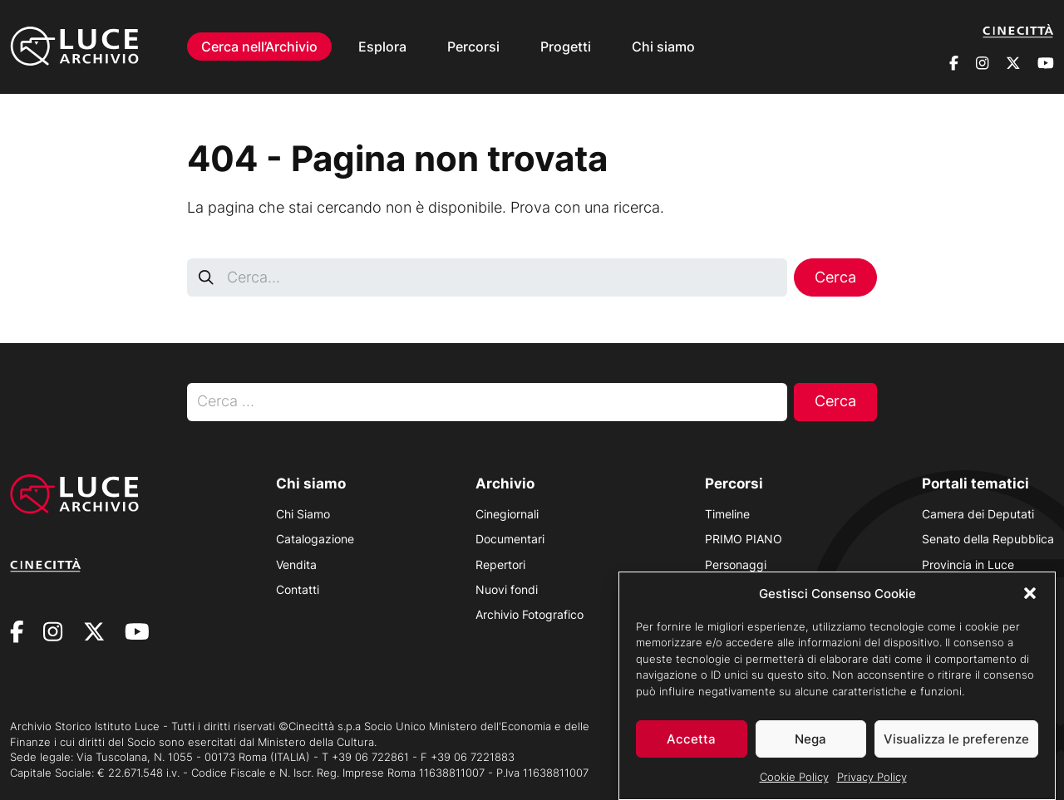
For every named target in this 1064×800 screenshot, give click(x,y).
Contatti (297, 589)
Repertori (500, 564)
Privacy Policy (872, 785)
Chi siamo (663, 46)
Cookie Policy (794, 785)
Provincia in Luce (968, 564)
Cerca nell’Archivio (259, 46)
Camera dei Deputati (978, 514)
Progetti (565, 46)
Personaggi (735, 564)
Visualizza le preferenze (956, 747)
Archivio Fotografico (529, 614)
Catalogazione (315, 539)
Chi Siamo (303, 514)
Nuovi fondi (506, 589)
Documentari (509, 539)
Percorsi (473, 46)
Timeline (727, 514)
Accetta (691, 747)
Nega (810, 747)
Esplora (382, 46)
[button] (1030, 601)
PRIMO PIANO (743, 539)
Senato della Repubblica (988, 539)
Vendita (296, 564)
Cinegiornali (507, 514)
